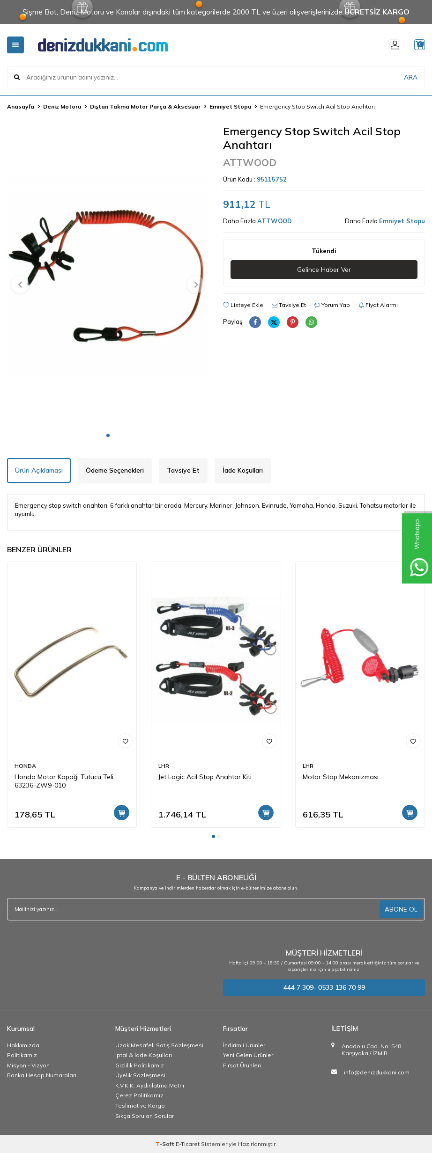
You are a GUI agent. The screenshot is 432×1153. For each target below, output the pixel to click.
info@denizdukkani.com (377, 1072)
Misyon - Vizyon (28, 1065)
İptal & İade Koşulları (143, 1054)
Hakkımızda (23, 1045)
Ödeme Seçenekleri (115, 470)
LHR (163, 765)
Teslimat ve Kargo (140, 1105)
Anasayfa (20, 106)
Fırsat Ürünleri (242, 1065)
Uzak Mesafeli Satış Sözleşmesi (159, 1045)
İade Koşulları (243, 470)
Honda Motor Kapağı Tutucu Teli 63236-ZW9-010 (64, 781)
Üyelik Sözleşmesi (140, 1075)
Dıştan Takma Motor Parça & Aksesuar (145, 106)
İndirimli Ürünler (244, 1045)
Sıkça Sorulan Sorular (144, 1115)
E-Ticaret (188, 1143)
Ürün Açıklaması (39, 470)
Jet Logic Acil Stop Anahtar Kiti (205, 777)
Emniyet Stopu (230, 106)
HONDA (25, 765)
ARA (410, 77)
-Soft (166, 1143)
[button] (108, 435)
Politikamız (22, 1054)
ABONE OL (401, 909)
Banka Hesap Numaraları (41, 1075)
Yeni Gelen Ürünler (248, 1054)
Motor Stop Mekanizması (341, 777)
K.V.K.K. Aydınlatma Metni (149, 1085)
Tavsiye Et (289, 305)
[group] (108, 275)
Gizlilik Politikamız (139, 1065)
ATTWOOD (249, 162)
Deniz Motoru (62, 106)
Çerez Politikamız (139, 1095)
